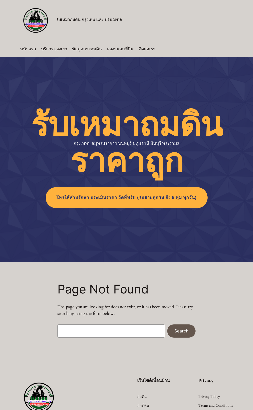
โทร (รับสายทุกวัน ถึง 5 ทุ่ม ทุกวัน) (126, 197)
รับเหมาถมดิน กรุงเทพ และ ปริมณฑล (89, 20)
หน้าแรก (28, 49)
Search (181, 331)
